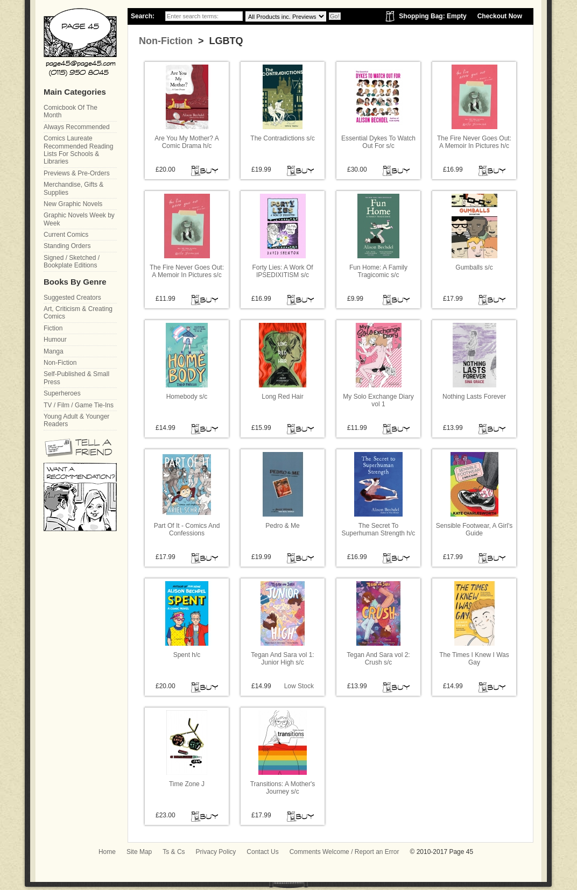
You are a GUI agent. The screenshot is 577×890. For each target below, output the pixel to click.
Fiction (53, 328)
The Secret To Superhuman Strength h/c (379, 529)
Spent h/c (187, 655)
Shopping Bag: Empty (432, 16)
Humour (55, 339)
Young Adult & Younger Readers (76, 420)
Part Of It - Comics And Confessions (187, 529)
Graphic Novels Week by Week (79, 219)
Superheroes (62, 393)
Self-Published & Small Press (76, 377)
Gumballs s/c (473, 267)
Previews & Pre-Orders (77, 173)
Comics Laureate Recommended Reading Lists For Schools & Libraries (78, 150)
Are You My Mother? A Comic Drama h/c (186, 142)
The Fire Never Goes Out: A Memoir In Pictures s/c (187, 271)
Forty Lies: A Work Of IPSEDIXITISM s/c (282, 271)
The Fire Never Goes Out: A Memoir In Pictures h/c (474, 142)
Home (107, 852)
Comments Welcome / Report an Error (344, 852)
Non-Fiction (166, 41)
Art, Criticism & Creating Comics (78, 312)
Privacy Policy (216, 852)
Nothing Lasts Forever (474, 396)
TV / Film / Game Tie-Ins (79, 405)
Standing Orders (67, 246)
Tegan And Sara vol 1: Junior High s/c (282, 658)
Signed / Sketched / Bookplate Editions (72, 261)
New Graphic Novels (73, 204)
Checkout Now (499, 16)
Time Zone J (187, 784)
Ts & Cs (174, 852)
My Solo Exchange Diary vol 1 (378, 400)
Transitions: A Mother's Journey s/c (282, 787)
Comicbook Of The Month (70, 111)
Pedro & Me (282, 525)
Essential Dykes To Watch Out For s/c (378, 142)
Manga (54, 351)
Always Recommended (77, 127)
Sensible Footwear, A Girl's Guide (474, 529)
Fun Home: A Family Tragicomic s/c (378, 271)
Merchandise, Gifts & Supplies (73, 188)
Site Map (139, 852)
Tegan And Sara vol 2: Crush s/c (378, 658)
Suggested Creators (72, 297)
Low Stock (299, 686)
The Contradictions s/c (282, 138)
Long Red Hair (282, 396)
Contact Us (262, 852)
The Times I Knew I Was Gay (474, 658)
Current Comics (66, 234)
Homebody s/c (187, 396)
